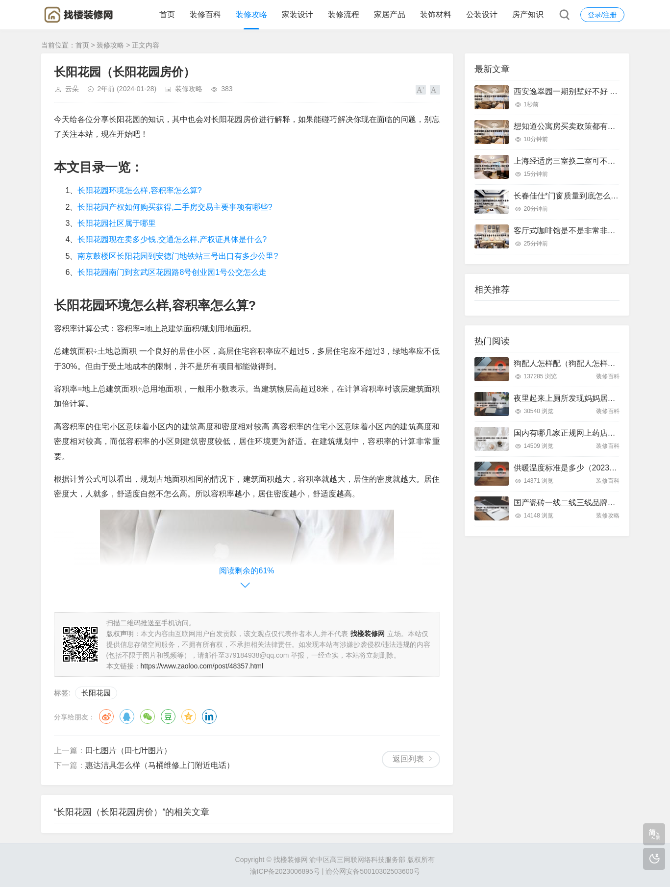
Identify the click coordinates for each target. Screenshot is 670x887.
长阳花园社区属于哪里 (116, 223)
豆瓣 (168, 716)
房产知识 (528, 14)
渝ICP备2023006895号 (285, 871)
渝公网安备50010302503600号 (372, 871)
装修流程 (343, 14)
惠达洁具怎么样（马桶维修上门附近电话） (159, 765)
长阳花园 (96, 693)
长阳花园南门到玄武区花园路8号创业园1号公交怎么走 (172, 272)
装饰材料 (435, 14)
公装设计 (481, 14)
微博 (106, 716)
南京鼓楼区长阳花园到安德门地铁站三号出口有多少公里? (177, 256)
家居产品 (389, 14)
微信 (147, 716)
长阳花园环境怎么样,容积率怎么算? (139, 190)
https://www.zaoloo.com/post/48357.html (202, 666)
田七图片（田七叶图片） (128, 750)
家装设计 (297, 14)
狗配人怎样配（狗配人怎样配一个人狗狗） (588, 363)
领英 (209, 716)
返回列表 (408, 759)
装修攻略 (251, 14)
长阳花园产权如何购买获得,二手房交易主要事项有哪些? (174, 207)
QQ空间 (188, 716)
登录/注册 (602, 15)
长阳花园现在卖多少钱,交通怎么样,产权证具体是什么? (172, 239)
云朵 (72, 89)
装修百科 (205, 14)
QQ (127, 716)
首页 (167, 14)
